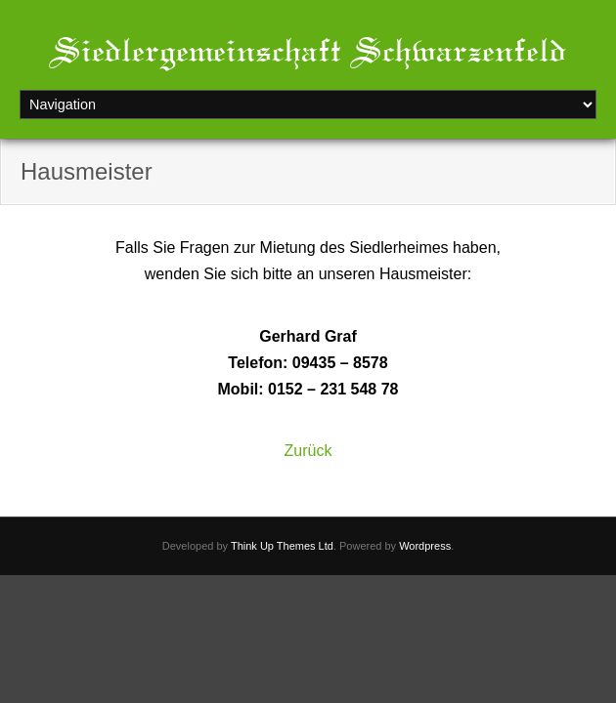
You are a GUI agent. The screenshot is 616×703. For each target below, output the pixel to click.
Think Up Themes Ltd (282, 546)
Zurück (308, 450)
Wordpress (425, 546)
